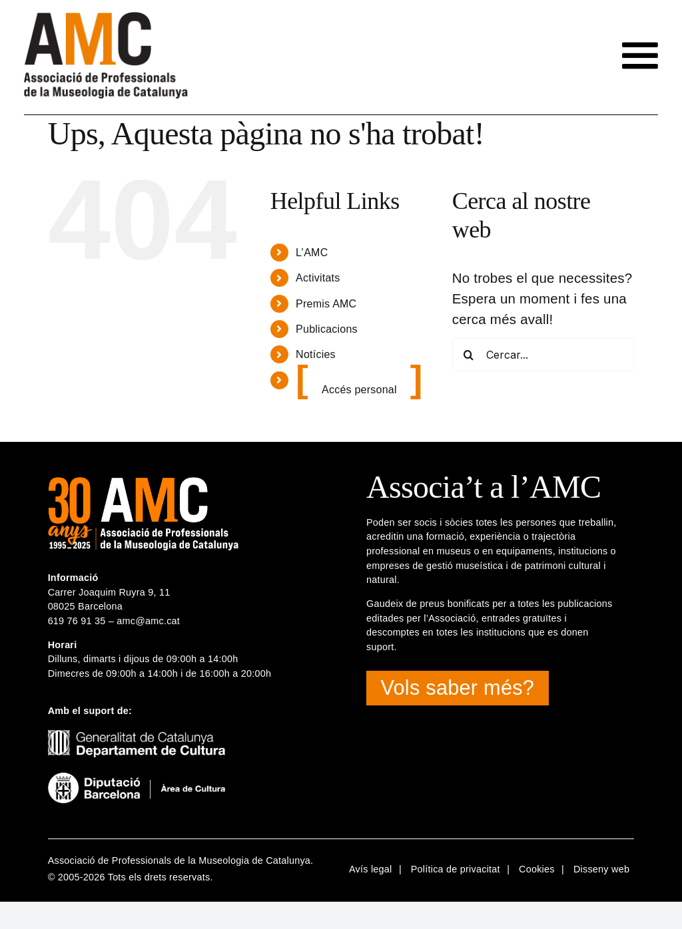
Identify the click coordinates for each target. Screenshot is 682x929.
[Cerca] (469, 354)
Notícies (316, 354)
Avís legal (370, 869)
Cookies (537, 869)
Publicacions (327, 329)
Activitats (318, 277)
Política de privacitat (455, 869)
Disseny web (601, 869)
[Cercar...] (543, 354)
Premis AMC (326, 303)
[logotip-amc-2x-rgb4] (106, 17)
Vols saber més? (458, 687)
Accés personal (359, 389)
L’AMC (312, 252)
